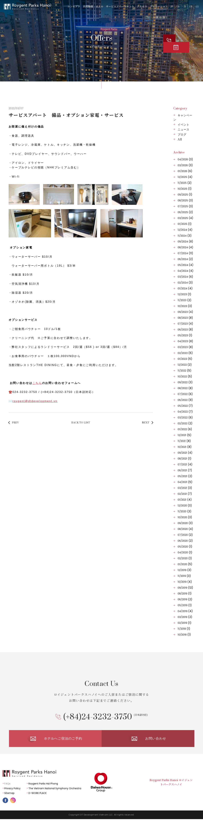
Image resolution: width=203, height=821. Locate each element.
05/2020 (185, 546)
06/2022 (185, 400)
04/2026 (185, 159)
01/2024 (185, 288)
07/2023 (185, 323)
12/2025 (185, 177)
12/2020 (185, 505)
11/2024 (185, 235)
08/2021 (184, 458)
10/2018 (184, 634)
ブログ (182, 134)
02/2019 (184, 623)
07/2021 (185, 464)
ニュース (183, 129)
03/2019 (185, 617)
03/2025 (185, 218)
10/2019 (185, 582)
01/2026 (185, 171)
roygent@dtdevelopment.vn (34, 401)
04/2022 (185, 411)
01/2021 (185, 499)
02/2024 (185, 282)
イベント (183, 125)
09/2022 (185, 382)
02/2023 (185, 353)
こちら (37, 383)
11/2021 (184, 441)
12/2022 (185, 364)
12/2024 (185, 230)
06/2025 (185, 212)
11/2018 (184, 629)
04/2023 (185, 341)
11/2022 (184, 370)
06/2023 (185, 329)
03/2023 (185, 347)
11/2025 (185, 183)
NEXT (145, 422)
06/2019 (185, 599)
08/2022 (185, 388)
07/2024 (185, 253)
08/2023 (185, 318)
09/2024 (185, 241)
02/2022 (185, 423)
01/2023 (185, 359)
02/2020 (185, 558)
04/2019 (185, 611)
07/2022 (185, 394)
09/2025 (185, 194)
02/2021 (185, 494)
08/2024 (185, 247)
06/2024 (185, 259)
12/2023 (184, 294)
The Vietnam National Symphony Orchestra (54, 790)
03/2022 (185, 417)
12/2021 (184, 435)
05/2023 (185, 335)
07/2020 (185, 535)
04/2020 (185, 552)
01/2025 (185, 224)
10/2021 (185, 447)
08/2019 (185, 593)
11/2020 (184, 511)
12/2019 (184, 570)
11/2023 (184, 300)
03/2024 (185, 276)
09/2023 (185, 312)
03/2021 (185, 488)
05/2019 (185, 605)
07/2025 (185, 206)
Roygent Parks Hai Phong (43, 785)
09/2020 (185, 523)
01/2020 (185, 564)
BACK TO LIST (80, 422)
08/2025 (185, 200)
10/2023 (185, 306)
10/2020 (185, 517)
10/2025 (185, 188)
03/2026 (185, 165)
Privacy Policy (12, 790)
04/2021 (185, 482)
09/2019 (185, 587)
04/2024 (186, 271)
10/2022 (185, 376)
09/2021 (185, 453)
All (180, 139)
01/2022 (185, 429)
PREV (15, 422)
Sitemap (9, 795)
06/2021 (185, 470)
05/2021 (185, 476)
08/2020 (185, 529)
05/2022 (185, 406)
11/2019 (184, 576)
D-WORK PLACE (37, 795)
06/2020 (185, 541)
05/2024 (186, 265)
